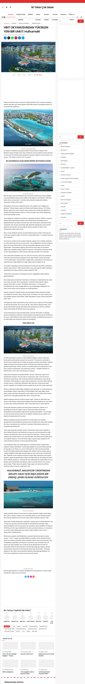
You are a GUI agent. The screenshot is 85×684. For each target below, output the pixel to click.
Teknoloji (63, 217)
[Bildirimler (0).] (81, 17)
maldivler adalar (33, 626)
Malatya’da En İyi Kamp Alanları (46, 655)
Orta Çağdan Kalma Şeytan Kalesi (27, 673)
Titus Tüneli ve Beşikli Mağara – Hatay (9, 655)
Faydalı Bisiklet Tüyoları (67, 168)
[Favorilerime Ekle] (14, 74)
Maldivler (25, 626)
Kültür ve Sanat (72, 17)
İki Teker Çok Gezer (42, 7)
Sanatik (63, 207)
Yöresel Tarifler (46, 17)
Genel (62, 171)
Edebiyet (63, 157)
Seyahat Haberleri (66, 214)
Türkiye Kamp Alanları (20, 17)
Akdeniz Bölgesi (65, 146)
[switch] (3, 17)
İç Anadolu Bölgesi (66, 182)
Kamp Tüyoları (38, 17)
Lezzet (63, 196)
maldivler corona (32, 628)
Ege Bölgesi (64, 161)
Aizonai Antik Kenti (27, 654)
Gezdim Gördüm (66, 175)
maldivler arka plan (9, 628)
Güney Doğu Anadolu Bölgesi (69, 178)
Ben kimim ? (64, 150)
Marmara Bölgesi (66, 200)
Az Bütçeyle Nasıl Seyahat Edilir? (44, 673)
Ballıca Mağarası (8, 672)
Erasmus (63, 14)
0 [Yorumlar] (29, 74)
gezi (14, 626)
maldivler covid (43, 628)
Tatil (23, 631)
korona (19, 626)
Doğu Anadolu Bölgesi (67, 153)
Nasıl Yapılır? (64, 203)
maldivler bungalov (21, 628)
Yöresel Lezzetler (55, 17)
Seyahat (10, 14)
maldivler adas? (43, 626)
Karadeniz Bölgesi (66, 192)
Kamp (62, 185)
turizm (28, 631)
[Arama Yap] (77, 17)
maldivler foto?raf (9, 631)
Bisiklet (30, 14)
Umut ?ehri (34, 631)
